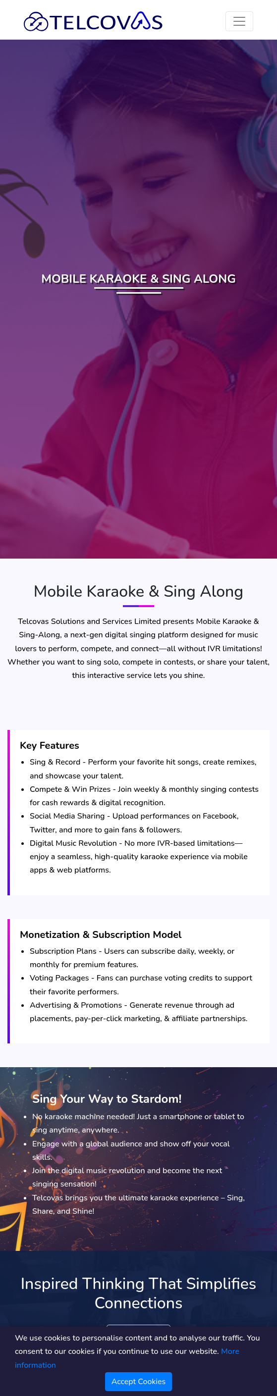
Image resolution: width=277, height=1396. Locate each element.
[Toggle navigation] (239, 21)
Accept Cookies (138, 1381)
